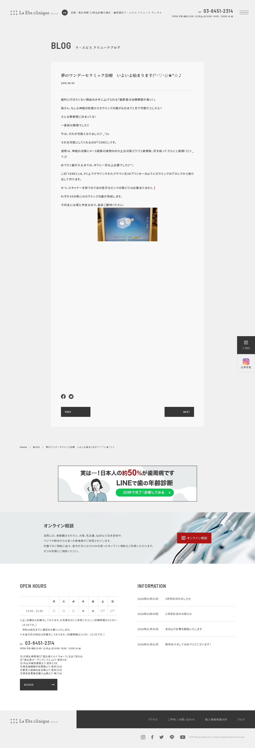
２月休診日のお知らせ (178, 614)
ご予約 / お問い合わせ (181, 719)
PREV (68, 411)
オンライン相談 (194, 538)
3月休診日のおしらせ (178, 599)
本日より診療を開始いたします (183, 629)
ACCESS (39, 684)
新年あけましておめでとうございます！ (188, 644)
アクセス (153, 719)
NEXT (186, 411)
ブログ (241, 719)
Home (23, 447)
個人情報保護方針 (216, 719)
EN (64, 12)
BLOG (36, 447)
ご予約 (246, 345)
